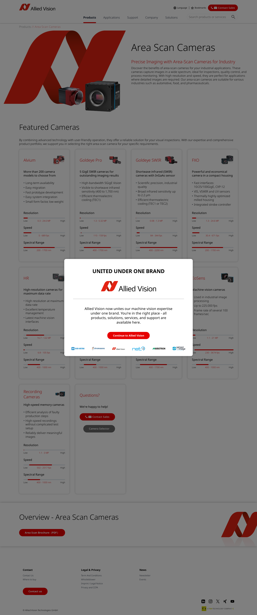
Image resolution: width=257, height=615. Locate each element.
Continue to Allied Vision (128, 335)
